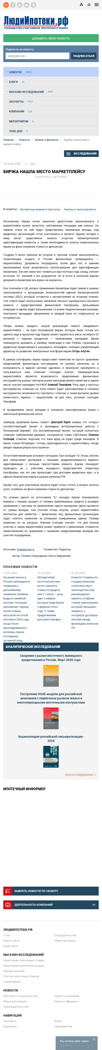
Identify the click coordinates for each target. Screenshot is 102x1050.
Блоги (58, 1021)
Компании (10, 1026)
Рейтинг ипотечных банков (21, 976)
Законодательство (16, 1007)
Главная (8, 139)
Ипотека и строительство (20, 996)
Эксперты (10, 1021)
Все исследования (79, 774)
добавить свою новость (51, 38)
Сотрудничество (65, 935)
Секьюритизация (14, 1001)
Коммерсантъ (25, 549)
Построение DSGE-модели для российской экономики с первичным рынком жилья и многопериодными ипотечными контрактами (51, 698)
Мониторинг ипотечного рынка (23, 966)
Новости (24, 139)
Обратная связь (65, 940)
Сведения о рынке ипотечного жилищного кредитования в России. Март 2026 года (51, 657)
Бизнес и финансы (47, 139)
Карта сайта (11, 940)
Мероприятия (63, 1026)
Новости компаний (66, 996)
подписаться (83, 56)
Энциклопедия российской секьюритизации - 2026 (51, 738)
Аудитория (10, 946)
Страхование (12, 982)
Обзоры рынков (13, 971)
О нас (7, 935)
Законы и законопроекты (80, 209)
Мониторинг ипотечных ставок (23, 960)
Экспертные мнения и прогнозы (40, 209)
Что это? (65, 1045)
